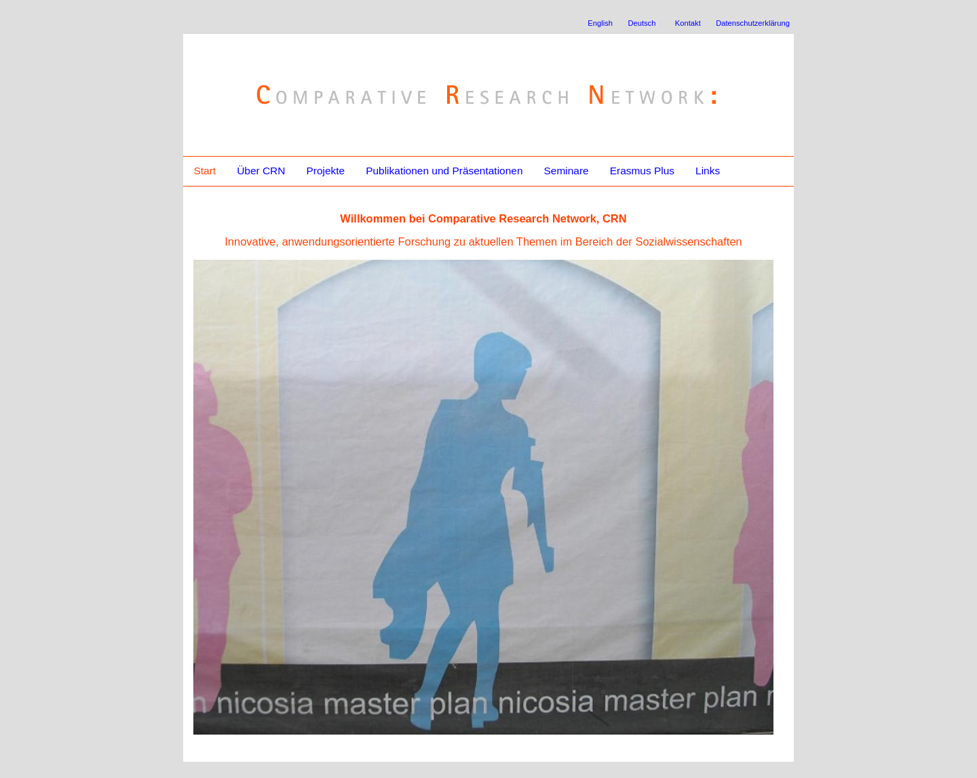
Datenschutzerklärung (753, 23)
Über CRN (261, 170)
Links (707, 170)
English (600, 23)
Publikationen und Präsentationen (444, 170)
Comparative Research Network (391, 66)
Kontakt (688, 23)
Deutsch (641, 23)
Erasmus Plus (642, 170)
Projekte (325, 170)
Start (204, 170)
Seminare (565, 170)
